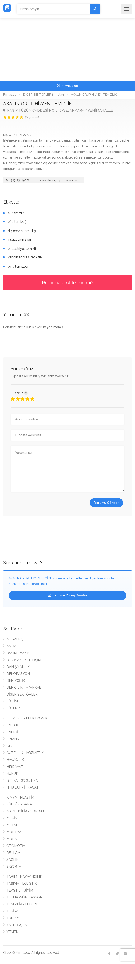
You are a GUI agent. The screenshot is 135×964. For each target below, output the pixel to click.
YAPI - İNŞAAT (17, 925)
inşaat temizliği (19, 239)
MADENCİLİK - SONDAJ (25, 811)
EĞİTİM (12, 701)
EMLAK (12, 725)
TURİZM (12, 918)
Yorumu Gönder (106, 503)
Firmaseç (9, 95)
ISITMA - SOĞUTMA (22, 780)
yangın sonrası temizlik (25, 257)
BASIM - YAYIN (18, 653)
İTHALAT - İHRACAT (22, 787)
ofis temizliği (17, 222)
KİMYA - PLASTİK (20, 797)
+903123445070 (18, 180)
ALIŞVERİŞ (14, 639)
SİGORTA (13, 867)
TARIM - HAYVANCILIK (24, 877)
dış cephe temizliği (22, 231)
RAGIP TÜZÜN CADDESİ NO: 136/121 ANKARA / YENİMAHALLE (58, 110)
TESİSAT (13, 911)
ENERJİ (12, 732)
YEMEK (12, 932)
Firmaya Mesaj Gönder (67, 595)
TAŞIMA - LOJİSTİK (21, 883)
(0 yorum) (32, 117)
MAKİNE (12, 818)
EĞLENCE (14, 708)
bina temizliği (18, 266)
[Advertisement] (67, 50)
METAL (12, 825)
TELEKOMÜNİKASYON (24, 897)
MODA (11, 839)
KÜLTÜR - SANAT (20, 804)
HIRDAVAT (14, 767)
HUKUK (12, 774)
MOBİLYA (13, 832)
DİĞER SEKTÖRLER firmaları (43, 95)
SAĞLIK (12, 860)
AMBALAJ (14, 646)
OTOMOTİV (15, 846)
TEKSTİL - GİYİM (19, 890)
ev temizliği (16, 213)
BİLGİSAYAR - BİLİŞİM (23, 660)
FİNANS (12, 739)
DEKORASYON (18, 674)
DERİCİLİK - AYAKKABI (24, 687)
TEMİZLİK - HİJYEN (21, 904)
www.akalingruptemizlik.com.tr (58, 180)
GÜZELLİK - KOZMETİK (25, 753)
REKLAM (13, 853)
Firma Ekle (67, 86)
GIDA (10, 746)
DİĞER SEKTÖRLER (22, 694)
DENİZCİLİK (15, 681)
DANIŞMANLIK (18, 667)
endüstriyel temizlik (22, 249)
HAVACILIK (15, 760)
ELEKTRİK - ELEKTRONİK (26, 718)
